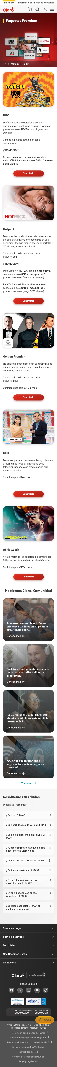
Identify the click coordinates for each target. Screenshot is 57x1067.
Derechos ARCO (41, 1042)
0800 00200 (22, 1013)
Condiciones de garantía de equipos (28, 1037)
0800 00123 (41, 1013)
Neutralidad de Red (28, 1052)
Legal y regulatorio (28, 1061)
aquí (14, 143)
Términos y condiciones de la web (28, 1033)
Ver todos (28, 783)
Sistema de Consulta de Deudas (28, 1057)
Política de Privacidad (18, 1042)
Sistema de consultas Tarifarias (28, 1047)
